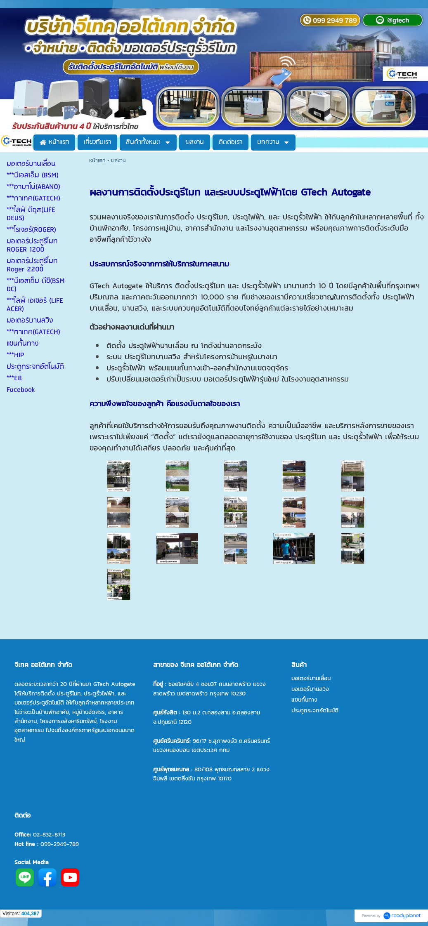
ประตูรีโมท (212, 216)
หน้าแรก (97, 160)
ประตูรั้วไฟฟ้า (362, 436)
